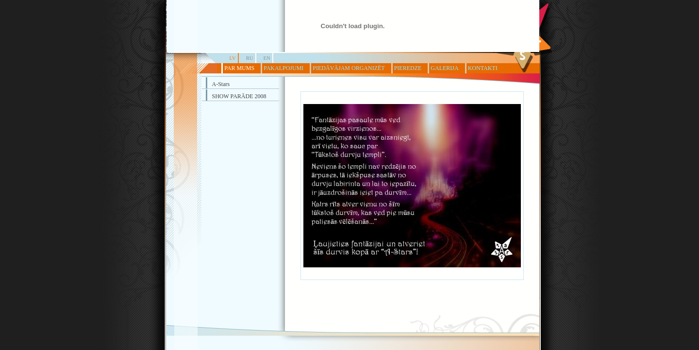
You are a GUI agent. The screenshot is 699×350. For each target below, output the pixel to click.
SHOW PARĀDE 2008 (239, 96)
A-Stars (221, 84)
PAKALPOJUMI (283, 68)
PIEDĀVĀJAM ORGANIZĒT (348, 68)
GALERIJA (444, 68)
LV (233, 58)
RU (249, 58)
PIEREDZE (408, 68)
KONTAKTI (483, 68)
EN (267, 58)
